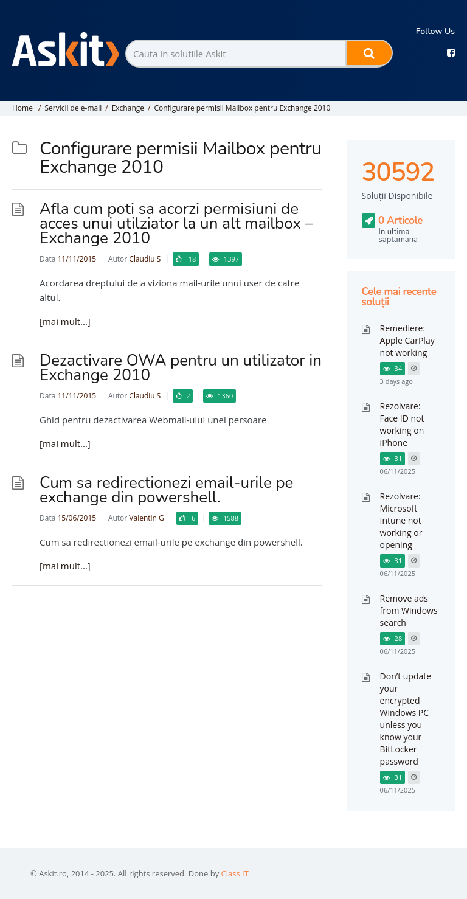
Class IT (235, 873)
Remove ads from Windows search (409, 610)
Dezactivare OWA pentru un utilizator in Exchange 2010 (181, 368)
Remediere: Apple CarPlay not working (407, 340)
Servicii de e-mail (73, 108)
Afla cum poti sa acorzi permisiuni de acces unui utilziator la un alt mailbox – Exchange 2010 (176, 223)
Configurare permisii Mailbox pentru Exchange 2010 (242, 108)
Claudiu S (145, 259)
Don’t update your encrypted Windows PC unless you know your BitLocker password (406, 718)
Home (22, 108)
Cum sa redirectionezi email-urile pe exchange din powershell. (166, 490)
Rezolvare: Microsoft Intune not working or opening (401, 520)
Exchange (128, 108)
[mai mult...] (65, 321)
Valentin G (146, 518)
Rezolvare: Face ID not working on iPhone (402, 424)
